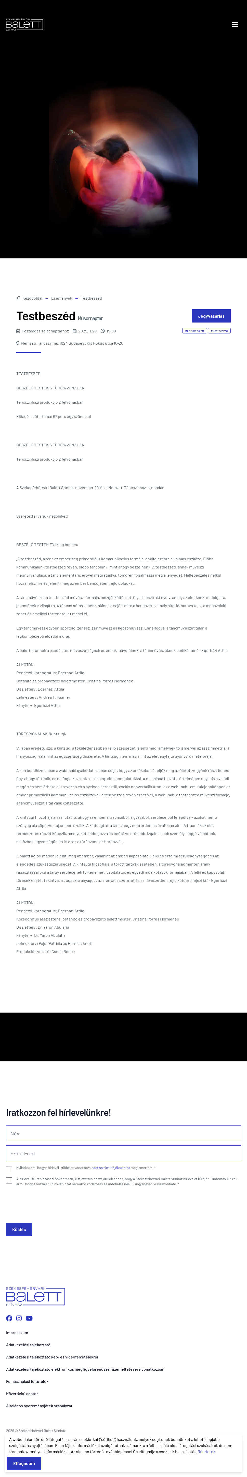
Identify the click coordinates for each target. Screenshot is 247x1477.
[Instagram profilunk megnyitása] (19, 1318)
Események (61, 298)
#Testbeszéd (219, 330)
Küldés (19, 1229)
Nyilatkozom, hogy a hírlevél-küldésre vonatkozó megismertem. (86, 1167)
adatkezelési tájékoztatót (111, 1167)
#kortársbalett (194, 330)
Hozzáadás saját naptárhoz (42, 330)
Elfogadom (24, 1463)
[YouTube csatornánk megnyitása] (29, 1318)
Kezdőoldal (29, 298)
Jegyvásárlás (211, 316)
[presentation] (45, 1202)
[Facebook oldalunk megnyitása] (9, 1318)
